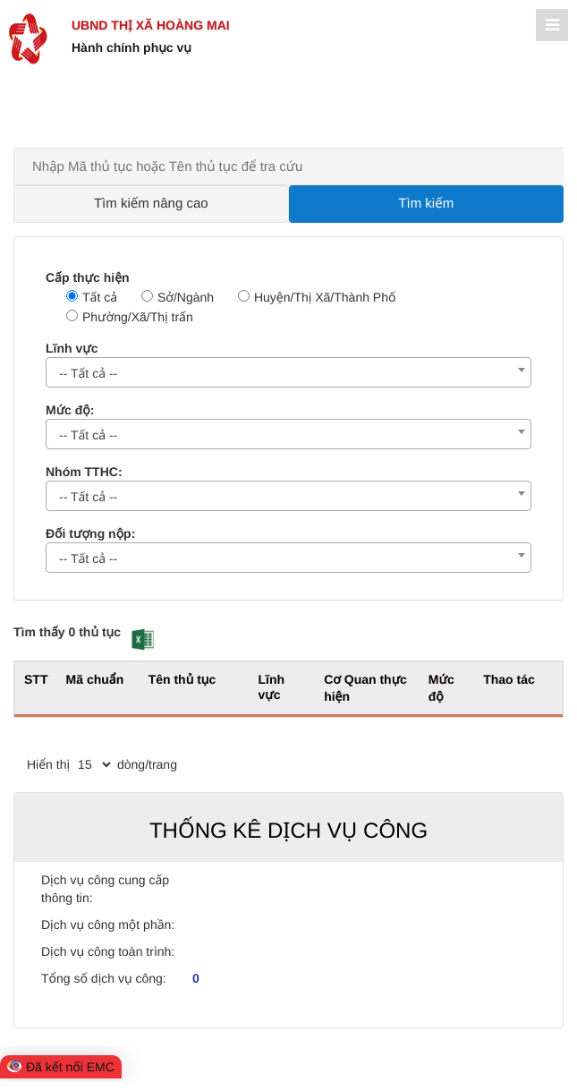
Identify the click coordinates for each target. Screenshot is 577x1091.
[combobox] (288, 372)
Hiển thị (48, 764)
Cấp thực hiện (88, 277)
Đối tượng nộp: (90, 533)
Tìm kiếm (426, 203)
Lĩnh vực (72, 348)
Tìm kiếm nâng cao (151, 203)
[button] (143, 639)
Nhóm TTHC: (84, 472)
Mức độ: (70, 410)
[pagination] (94, 764)
